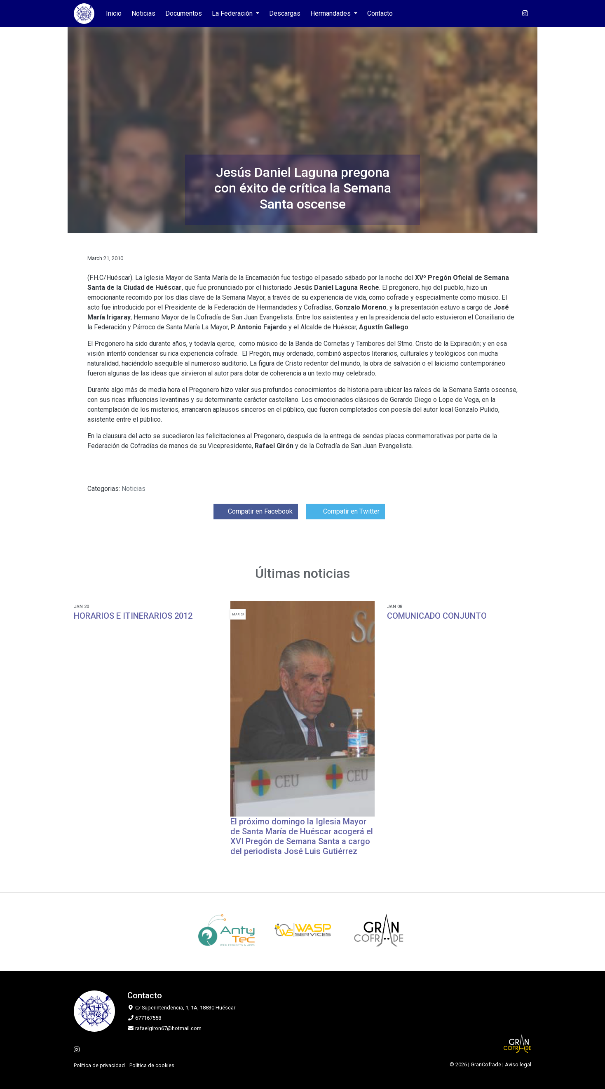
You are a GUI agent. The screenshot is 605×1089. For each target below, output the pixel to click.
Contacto (380, 13)
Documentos (183, 13)
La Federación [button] (233, 13)
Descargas (284, 13)
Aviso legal (518, 1064)
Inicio (114, 13)
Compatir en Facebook (256, 511)
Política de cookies (151, 1065)
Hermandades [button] (331, 13)
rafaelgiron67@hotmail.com (168, 1028)
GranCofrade (486, 1064)
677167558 (148, 1018)
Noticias (143, 13)
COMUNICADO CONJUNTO (437, 616)
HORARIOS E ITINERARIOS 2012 (133, 616)
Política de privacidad (99, 1065)
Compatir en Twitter (346, 511)
